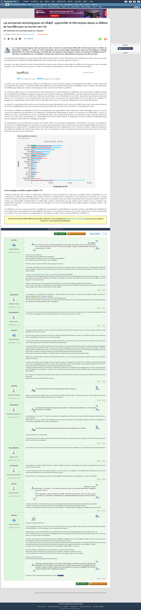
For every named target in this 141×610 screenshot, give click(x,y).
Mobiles (87, 4)
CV (46, 7)
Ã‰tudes (78, 1)
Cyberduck (14, 298)
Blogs (47, 1)
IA (33, 4)
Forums (26, 1)
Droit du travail (75, 7)
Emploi (70, 1)
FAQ (41, 1)
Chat (53, 1)
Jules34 (14, 389)
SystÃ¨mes (94, 4)
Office (81, 4)
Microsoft (43, 4)
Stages (100, 7)
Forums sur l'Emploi (38, 7)
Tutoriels (34, 1)
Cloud (29, 4)
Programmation (68, 4)
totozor (14, 487)
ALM (37, 4)
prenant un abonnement (77, 220)
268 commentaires (42, 36)
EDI (61, 4)
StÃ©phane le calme (28, 36)
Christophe (14, 408)
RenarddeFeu (14, 316)
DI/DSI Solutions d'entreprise (18, 4)
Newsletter (61, 1)
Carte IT (94, 7)
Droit (85, 1)
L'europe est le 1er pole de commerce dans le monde (40, 278)
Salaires (64, 7)
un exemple (51, 382)
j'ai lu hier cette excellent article (34, 560)
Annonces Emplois (86, 7)
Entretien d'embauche (54, 7)
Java (49, 4)
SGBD (76, 4)
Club (91, 1)
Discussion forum (125, 48)
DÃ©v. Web (55, 4)
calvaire (14, 244)
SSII (69, 7)
